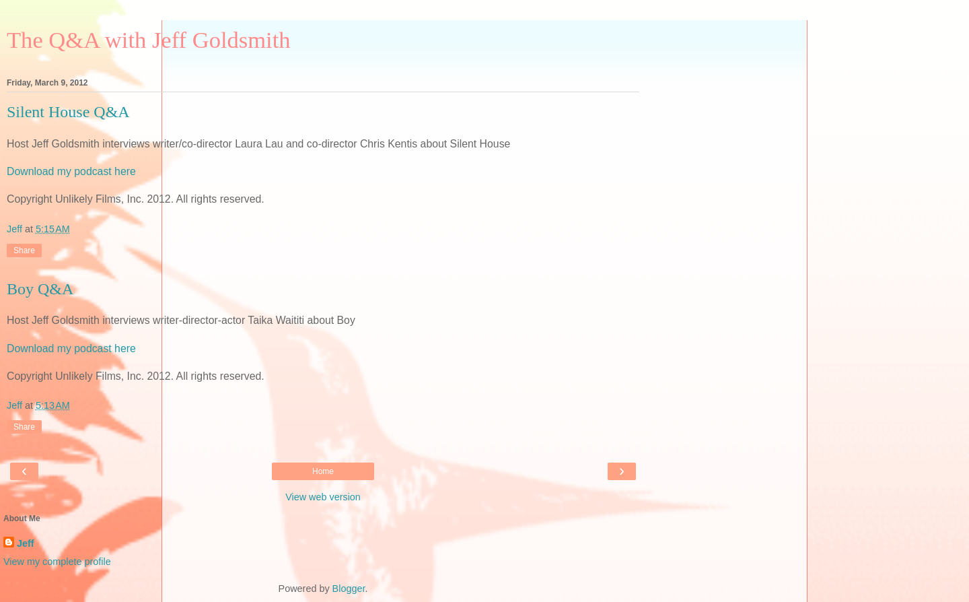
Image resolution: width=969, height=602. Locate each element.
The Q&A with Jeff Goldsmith (149, 40)
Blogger (348, 588)
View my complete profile (57, 561)
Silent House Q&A (68, 112)
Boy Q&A (40, 289)
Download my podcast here (71, 171)
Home (323, 471)
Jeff (25, 543)
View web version (323, 497)
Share (24, 250)
